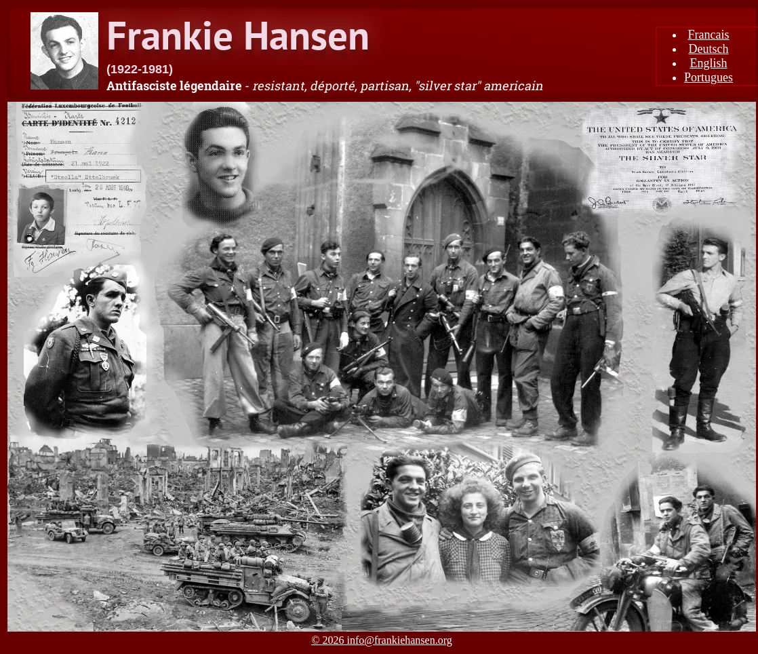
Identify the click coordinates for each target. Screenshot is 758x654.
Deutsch (709, 49)
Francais (709, 34)
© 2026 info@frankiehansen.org (381, 640)
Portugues (708, 77)
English (708, 63)
